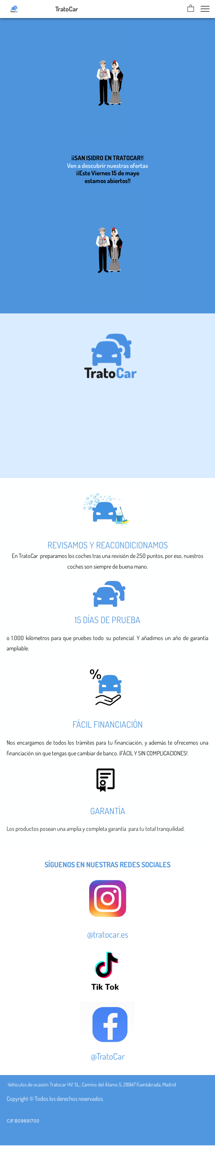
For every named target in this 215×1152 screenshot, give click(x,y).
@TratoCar (108, 1056)
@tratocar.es (107, 934)
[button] (190, 9)
